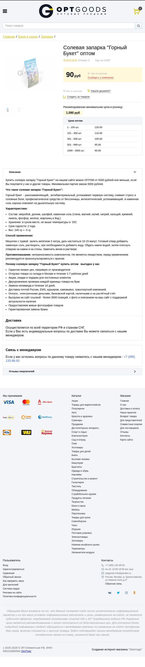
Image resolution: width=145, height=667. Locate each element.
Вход (5, 565)
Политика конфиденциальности (19, 596)
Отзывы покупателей (72, 371)
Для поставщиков (129, 428)
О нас (123, 405)
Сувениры (77, 420)
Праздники (77, 424)
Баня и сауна (28, 37)
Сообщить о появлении (100, 77)
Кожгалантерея (80, 435)
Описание (72, 172)
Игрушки (76, 529)
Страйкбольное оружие (84, 494)
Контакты (125, 435)
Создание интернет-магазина (110, 649)
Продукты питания (81, 498)
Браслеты (77, 467)
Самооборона (79, 521)
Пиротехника (78, 513)
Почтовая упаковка (82, 533)
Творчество (77, 502)
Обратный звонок (12, 577)
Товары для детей (81, 451)
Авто (74, 412)
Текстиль (76, 486)
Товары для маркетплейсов (86, 405)
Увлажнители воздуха (83, 552)
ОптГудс (26, 651)
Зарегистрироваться (13, 569)
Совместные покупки (131, 424)
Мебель (76, 509)
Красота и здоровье (82, 416)
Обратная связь (113, 583)
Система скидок (11, 588)
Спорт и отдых (79, 432)
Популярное (78, 408)
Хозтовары (77, 447)
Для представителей (131, 420)
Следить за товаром (78, 97)
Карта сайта (126, 439)
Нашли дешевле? (100, 91)
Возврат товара (128, 416)
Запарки (47, 37)
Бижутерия (77, 463)
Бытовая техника (80, 459)
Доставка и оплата (130, 408)
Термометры (78, 548)
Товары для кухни (81, 517)
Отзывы (124, 432)
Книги (74, 455)
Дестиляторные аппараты (85, 428)
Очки (74, 443)
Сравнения (9, 573)
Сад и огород (78, 439)
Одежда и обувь (80, 471)
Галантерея (78, 482)
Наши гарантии (128, 412)
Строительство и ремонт (84, 478)
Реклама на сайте (12, 592)
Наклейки (77, 474)
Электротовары (80, 537)
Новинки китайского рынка (85, 544)
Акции (75, 401)
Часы (74, 525)
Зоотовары (77, 540)
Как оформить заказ (13, 581)
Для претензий (10, 584)
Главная (9, 37)
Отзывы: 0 (83, 60)
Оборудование (79, 490)
